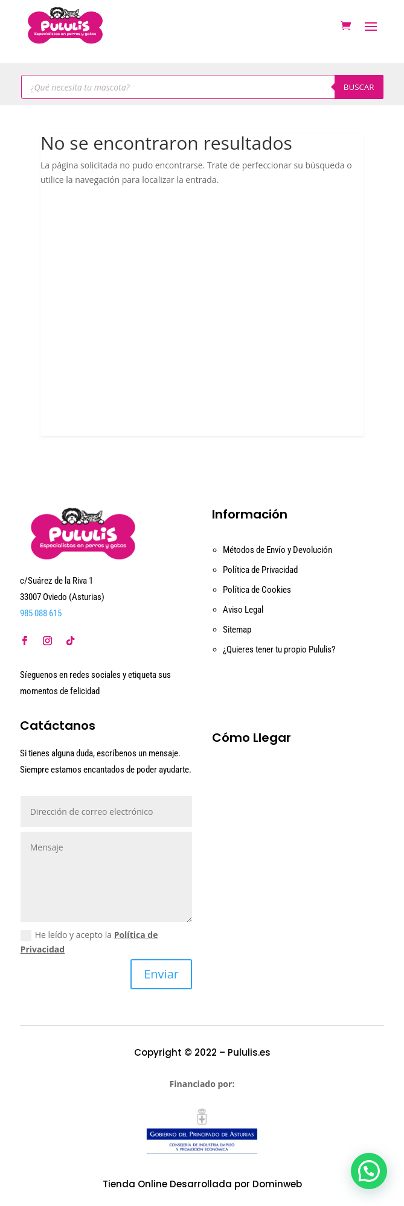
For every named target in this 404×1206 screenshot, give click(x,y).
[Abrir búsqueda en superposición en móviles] (202, 87)
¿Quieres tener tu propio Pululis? (279, 649)
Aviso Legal (243, 609)
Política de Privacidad (260, 569)
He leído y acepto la (89, 942)
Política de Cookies (257, 589)
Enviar (161, 974)
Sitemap (237, 629)
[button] (369, 1171)
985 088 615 (41, 613)
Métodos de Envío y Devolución (277, 549)
